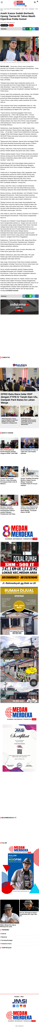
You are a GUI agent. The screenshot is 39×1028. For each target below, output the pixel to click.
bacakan (4, 25)
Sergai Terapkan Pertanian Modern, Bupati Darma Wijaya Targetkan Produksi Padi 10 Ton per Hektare (29, 482)
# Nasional (3, 937)
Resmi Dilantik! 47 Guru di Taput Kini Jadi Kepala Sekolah (29, 451)
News (26, 8)
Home (1, 8)
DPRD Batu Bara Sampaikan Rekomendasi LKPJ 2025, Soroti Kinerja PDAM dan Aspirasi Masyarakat (28, 421)
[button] (37, 1)
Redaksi (16, 996)
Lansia (22, 8)
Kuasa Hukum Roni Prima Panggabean (12, 8)
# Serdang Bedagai (6, 940)
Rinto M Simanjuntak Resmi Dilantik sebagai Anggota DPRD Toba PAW (8, 451)
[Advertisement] (19, 336)
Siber (22, 996)
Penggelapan (31, 8)
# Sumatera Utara (5, 943)
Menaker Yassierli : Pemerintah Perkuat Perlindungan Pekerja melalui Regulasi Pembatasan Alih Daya (7, 510)
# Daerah (3, 933)
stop (11, 25)
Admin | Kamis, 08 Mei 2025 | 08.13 (7, 22)
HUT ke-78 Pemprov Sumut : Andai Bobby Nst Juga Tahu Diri (28, 914)
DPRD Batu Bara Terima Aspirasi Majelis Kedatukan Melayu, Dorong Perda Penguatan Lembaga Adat (10, 421)
